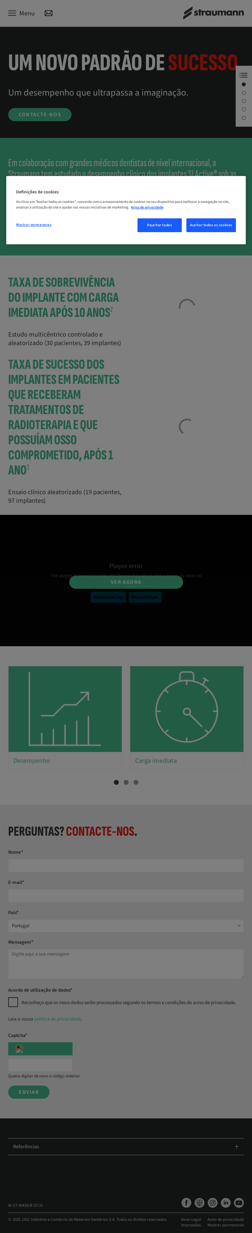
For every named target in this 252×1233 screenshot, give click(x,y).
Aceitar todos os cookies (211, 225)
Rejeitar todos (159, 225)
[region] (126, 210)
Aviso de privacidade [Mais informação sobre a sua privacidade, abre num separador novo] (147, 207)
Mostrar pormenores (34, 225)
